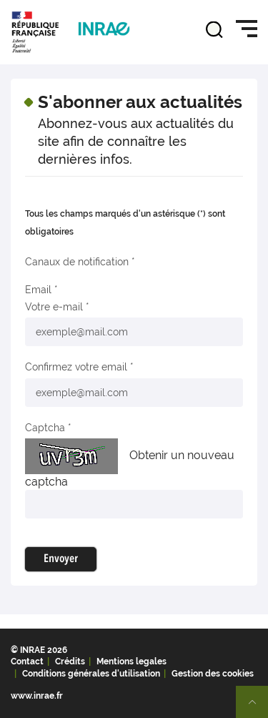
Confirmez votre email (76, 367)
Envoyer (61, 559)
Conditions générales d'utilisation (91, 674)
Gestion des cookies (213, 674)
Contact (27, 661)
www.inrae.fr (37, 696)
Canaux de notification (77, 261)
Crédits (70, 661)
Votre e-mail (54, 307)
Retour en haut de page (258, 708)
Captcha (45, 427)
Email (38, 289)
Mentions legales (131, 661)
